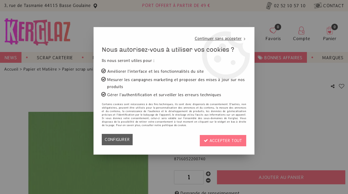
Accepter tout (222, 139)
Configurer (117, 139)
